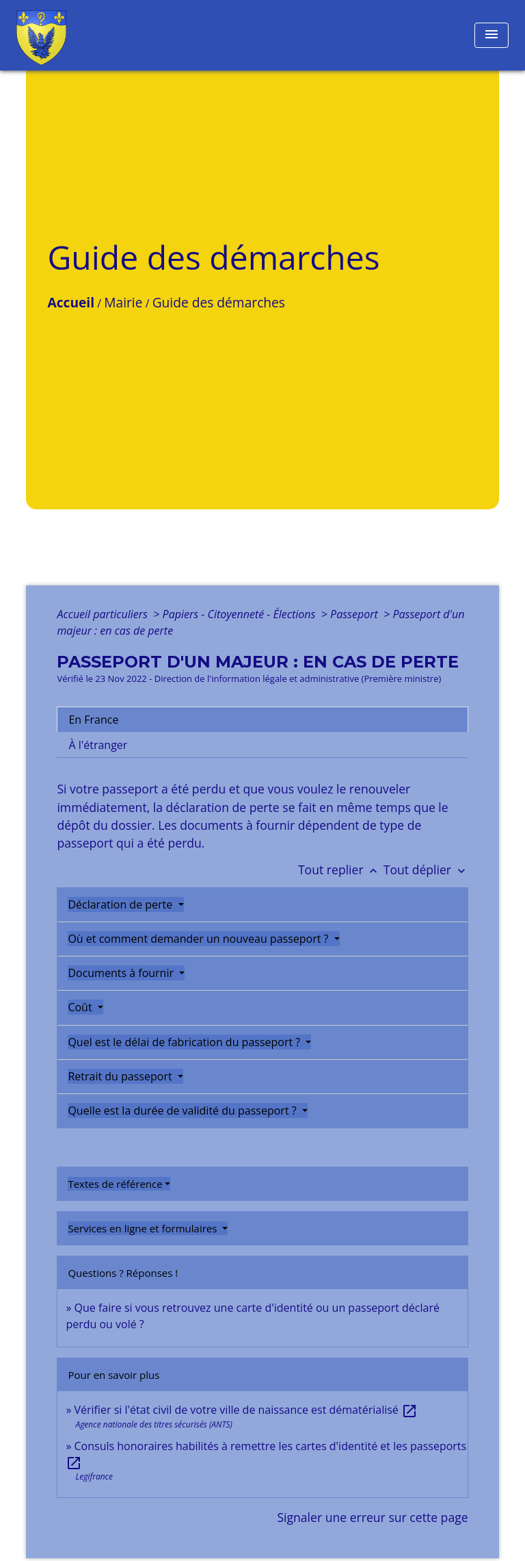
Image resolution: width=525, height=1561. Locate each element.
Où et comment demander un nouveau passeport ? (199, 938)
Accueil (70, 302)
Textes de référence (115, 1184)
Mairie (123, 302)
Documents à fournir (122, 972)
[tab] (262, 720)
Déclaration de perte (121, 904)
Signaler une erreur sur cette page (372, 1517)
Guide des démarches (218, 302)
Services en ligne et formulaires (143, 1228)
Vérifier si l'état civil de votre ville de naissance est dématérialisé (246, 1409)
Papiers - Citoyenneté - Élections (241, 614)
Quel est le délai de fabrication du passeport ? (185, 1042)
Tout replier (340, 869)
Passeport (355, 614)
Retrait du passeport (121, 1076)
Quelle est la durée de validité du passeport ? (183, 1110)
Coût (81, 1007)
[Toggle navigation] (491, 35)
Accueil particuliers (103, 614)
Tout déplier (425, 869)
